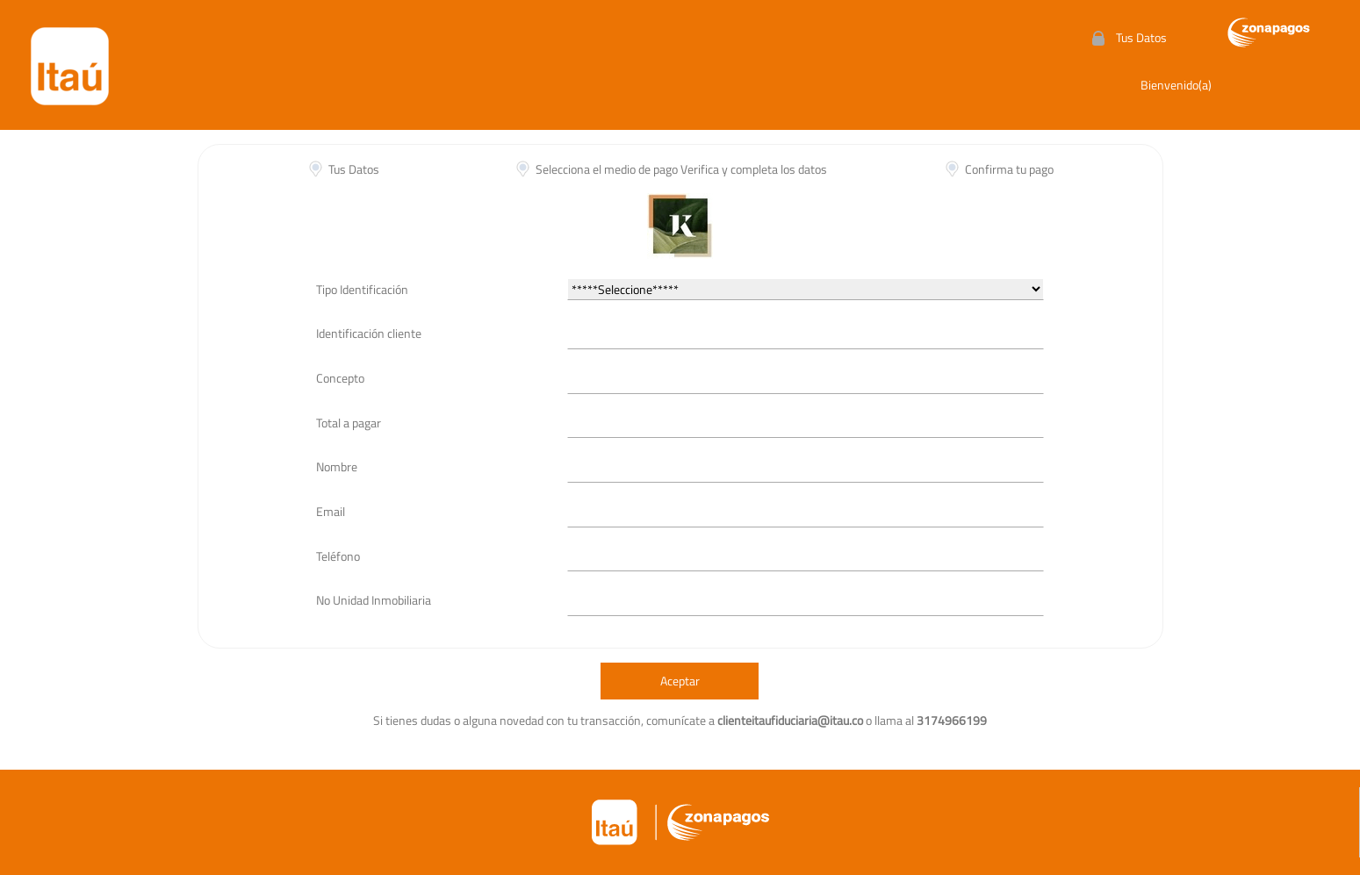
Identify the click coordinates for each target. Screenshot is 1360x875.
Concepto (340, 378)
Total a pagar (348, 422)
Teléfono (338, 556)
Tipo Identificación (362, 289)
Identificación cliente (368, 333)
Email (330, 511)
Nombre (336, 466)
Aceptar (680, 680)
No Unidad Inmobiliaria (373, 600)
